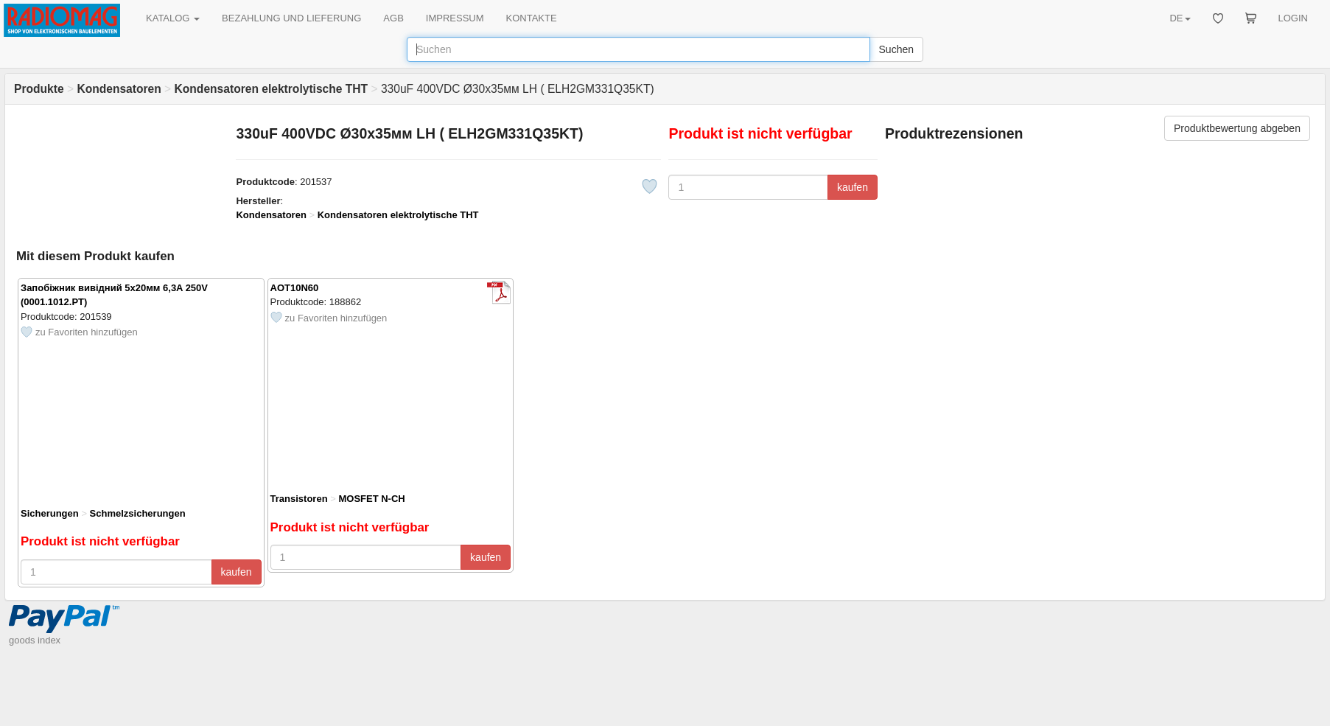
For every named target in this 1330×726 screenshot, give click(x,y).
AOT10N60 (294, 287)
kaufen (852, 187)
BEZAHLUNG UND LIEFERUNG (291, 18)
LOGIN (1293, 18)
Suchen (896, 49)
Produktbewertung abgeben (1237, 128)
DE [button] (1179, 18)
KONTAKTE (531, 18)
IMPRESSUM (455, 18)
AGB (393, 18)
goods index (34, 640)
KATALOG (173, 18)
